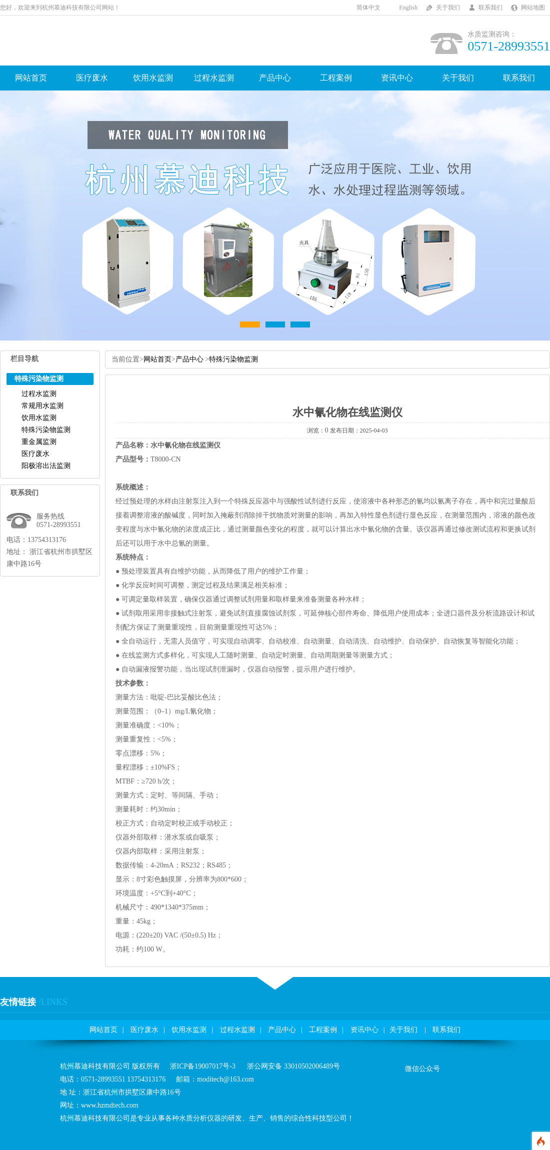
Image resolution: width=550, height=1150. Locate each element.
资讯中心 (397, 78)
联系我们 (490, 7)
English (408, 7)
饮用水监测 (153, 78)
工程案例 (336, 78)
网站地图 (533, 7)
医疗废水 (92, 78)
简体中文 (368, 7)
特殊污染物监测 (46, 430)
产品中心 (275, 78)
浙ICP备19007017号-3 (203, 1066)
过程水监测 (214, 78)
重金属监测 (39, 442)
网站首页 (31, 78)
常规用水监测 (43, 406)
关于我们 (448, 7)
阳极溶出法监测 (46, 466)
